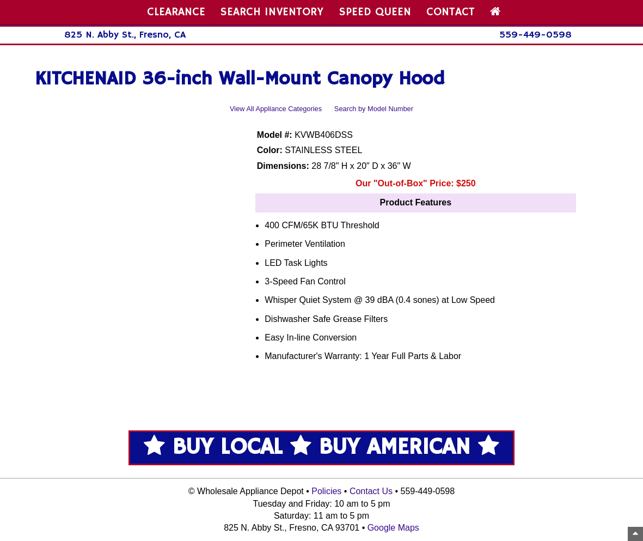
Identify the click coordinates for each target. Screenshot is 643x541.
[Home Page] (495, 12)
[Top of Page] (635, 534)
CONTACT (450, 12)
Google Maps (393, 527)
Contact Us (371, 491)
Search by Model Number (373, 109)
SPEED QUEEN (375, 12)
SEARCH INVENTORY (272, 12)
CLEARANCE (176, 12)
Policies (326, 491)
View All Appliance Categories (276, 109)
